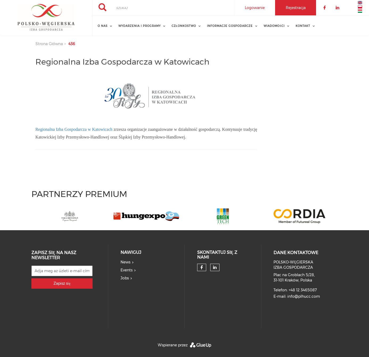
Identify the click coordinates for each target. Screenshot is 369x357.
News (125, 262)
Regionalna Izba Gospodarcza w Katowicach (74, 129)
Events (126, 270)
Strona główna (49, 43)
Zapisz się (61, 283)
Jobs (125, 278)
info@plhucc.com (303, 296)
